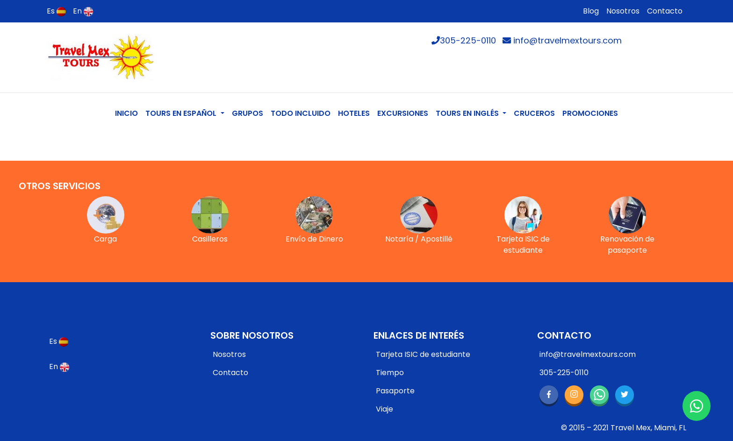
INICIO (128, 113)
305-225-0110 (463, 40)
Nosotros (623, 11)
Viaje (384, 409)
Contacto (665, 11)
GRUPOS (247, 113)
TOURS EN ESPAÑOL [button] (181, 113)
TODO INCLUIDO (301, 113)
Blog (591, 11)
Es (56, 11)
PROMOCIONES (590, 113)
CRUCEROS (534, 113)
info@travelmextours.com (562, 40)
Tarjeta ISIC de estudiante (423, 354)
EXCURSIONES (402, 113)
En (83, 11)
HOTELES (354, 113)
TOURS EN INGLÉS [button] (468, 113)
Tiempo (390, 372)
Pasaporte (395, 390)
